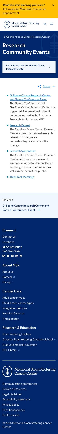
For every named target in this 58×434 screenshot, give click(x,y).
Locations (8, 242)
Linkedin (21, 256)
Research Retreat (20, 125)
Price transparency (13, 410)
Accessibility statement (16, 399)
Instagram (3, 256)
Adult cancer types (13, 297)
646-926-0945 (23, 9)
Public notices (10, 415)
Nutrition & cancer (13, 313)
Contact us (8, 236)
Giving (6, 282)
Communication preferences (19, 383)
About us (7, 271)
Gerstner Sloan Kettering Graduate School (28, 339)
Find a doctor (10, 318)
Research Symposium (22, 151)
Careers (7, 276)
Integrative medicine (14, 308)
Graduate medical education (19, 344)
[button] (29, 67)
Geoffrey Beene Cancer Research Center (28, 36)
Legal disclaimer (12, 394)
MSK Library (9, 349)
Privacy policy (10, 404)
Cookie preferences (14, 388)
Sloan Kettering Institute (16, 334)
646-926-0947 (11, 251)
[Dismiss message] (53, 9)
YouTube (16, 256)
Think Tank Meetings (22, 176)
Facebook (8, 256)
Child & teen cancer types (18, 303)
